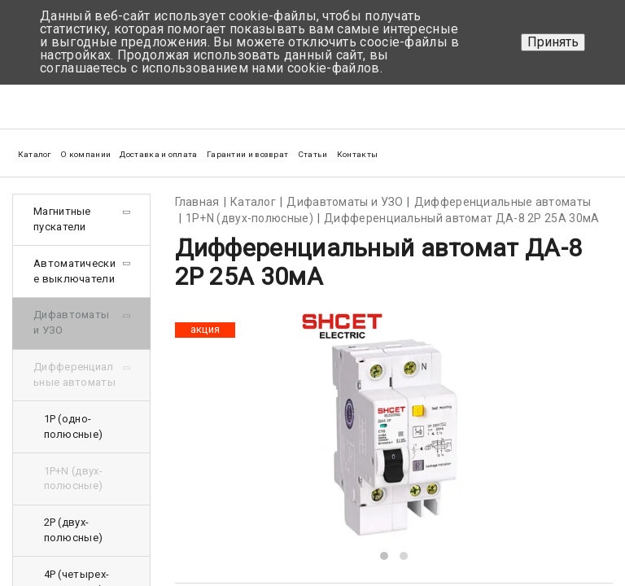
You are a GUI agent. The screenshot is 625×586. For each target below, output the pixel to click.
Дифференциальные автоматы (74, 374)
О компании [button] (85, 154)
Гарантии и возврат (247, 154)
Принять (553, 42)
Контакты (357, 154)
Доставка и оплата (158, 154)
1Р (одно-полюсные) (73, 426)
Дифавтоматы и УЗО (71, 322)
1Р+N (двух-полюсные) (73, 478)
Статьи (313, 154)
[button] (384, 556)
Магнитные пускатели (62, 219)
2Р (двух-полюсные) (73, 530)
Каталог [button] (34, 154)
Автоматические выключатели (74, 271)
